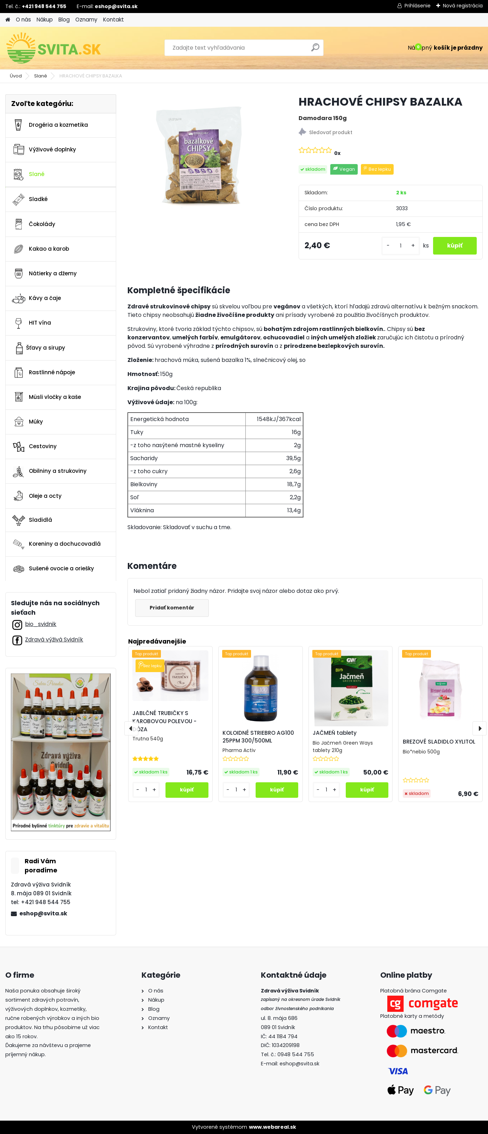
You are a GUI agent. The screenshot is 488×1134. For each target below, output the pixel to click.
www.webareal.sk (272, 1126)
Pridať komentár (172, 607)
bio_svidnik (40, 624)
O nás (23, 19)
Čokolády (33, 224)
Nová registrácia (463, 5)
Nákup (45, 19)
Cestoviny (34, 446)
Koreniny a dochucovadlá (56, 544)
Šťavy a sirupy (38, 347)
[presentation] (131, 728)
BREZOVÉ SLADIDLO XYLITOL (439, 741)
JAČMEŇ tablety (335, 733)
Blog (64, 19)
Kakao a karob (40, 249)
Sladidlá (31, 520)
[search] (315, 50)
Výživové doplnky (43, 149)
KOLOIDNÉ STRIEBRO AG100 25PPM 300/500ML (258, 737)
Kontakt (113, 19)
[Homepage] (7, 20)
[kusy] (401, 246)
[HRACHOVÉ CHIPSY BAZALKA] (202, 155)
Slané (40, 76)
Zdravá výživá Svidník (54, 639)
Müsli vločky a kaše (46, 397)
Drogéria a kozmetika (49, 125)
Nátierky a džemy (44, 273)
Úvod (16, 76)
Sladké (29, 199)
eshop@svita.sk (43, 913)
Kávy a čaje (36, 298)
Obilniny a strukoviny (49, 471)
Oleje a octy (36, 496)
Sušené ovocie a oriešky (52, 569)
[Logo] (53, 47)
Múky (27, 421)
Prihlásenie (418, 5)
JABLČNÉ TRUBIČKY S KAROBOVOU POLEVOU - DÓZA (164, 721)
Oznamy (86, 19)
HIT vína (31, 323)
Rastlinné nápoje (43, 372)
